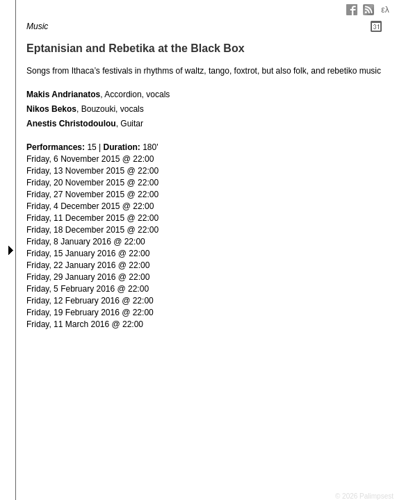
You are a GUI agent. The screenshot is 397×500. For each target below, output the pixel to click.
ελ (385, 10)
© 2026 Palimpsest (364, 496)
